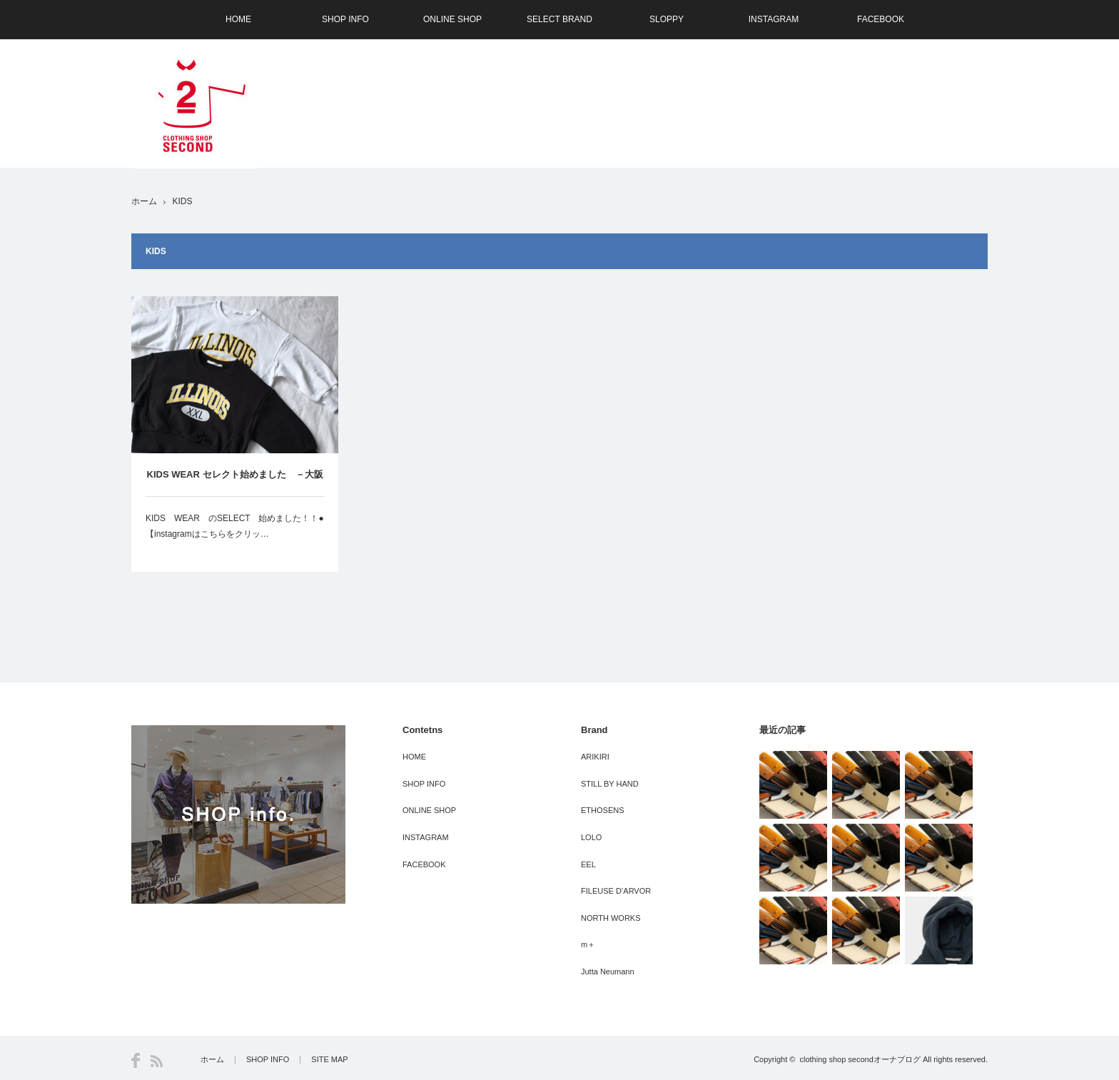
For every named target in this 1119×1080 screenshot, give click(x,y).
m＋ (588, 944)
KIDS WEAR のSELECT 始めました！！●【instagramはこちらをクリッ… (235, 526)
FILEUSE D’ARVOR (616, 891)
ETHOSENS (602, 810)
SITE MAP (329, 1060)
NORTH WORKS (611, 918)
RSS (157, 1061)
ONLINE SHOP (452, 19)
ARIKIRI (595, 756)
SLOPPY (666, 19)
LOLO (591, 837)
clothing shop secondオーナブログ (859, 1059)
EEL (588, 864)
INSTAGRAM (774, 19)
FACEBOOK (880, 19)
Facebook (135, 1060)
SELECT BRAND (559, 19)
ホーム (212, 1060)
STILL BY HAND (610, 783)
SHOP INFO (345, 19)
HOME (238, 19)
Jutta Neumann (607, 971)
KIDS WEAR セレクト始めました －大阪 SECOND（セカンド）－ (235, 482)
